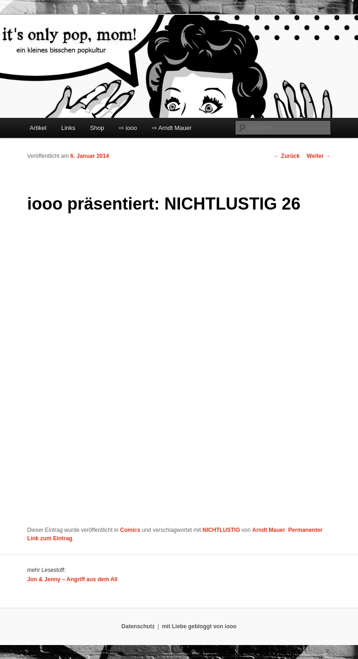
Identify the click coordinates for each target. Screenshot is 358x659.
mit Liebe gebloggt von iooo (199, 626)
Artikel (38, 127)
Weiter (319, 156)
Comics (130, 530)
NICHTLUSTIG (221, 530)
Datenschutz (138, 626)
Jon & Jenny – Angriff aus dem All (72, 579)
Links (68, 127)
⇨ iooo (128, 127)
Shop (97, 127)
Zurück (287, 156)
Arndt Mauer (268, 530)
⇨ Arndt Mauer (172, 127)
